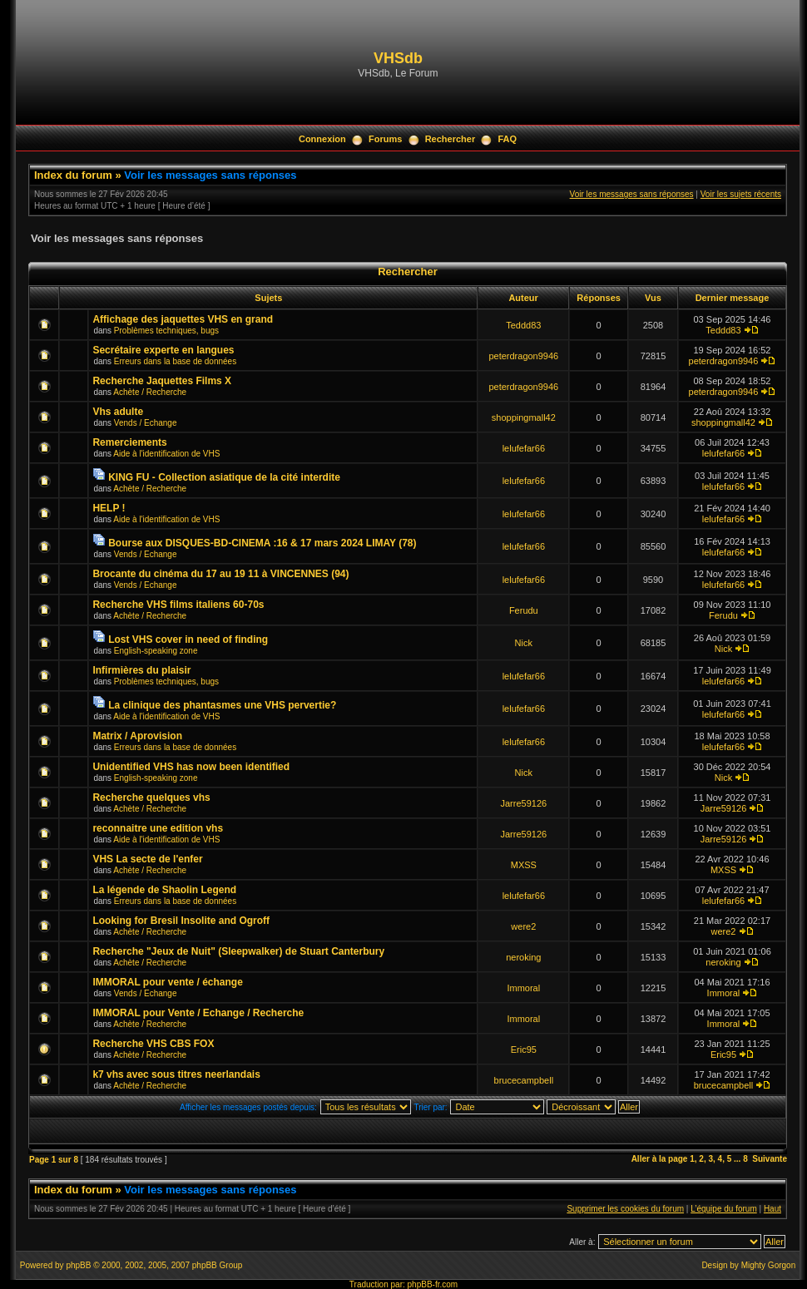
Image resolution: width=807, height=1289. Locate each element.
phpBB (78, 1265)
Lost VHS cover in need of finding (188, 639)
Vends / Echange (145, 422)
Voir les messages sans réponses (210, 175)
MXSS (524, 865)
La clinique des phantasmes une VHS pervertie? (222, 705)
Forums (385, 139)
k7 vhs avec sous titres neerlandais (176, 1074)
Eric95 (524, 1049)
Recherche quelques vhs (151, 797)
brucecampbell (524, 1080)
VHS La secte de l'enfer (147, 859)
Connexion (322, 139)
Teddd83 (523, 325)
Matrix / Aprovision (137, 736)
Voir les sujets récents (741, 194)
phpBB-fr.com (433, 1284)
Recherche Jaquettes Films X (161, 381)
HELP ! (108, 508)
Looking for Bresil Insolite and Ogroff (181, 920)
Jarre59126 (523, 803)
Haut (772, 1208)
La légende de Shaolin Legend (164, 890)
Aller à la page (659, 1158)
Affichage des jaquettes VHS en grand (182, 319)
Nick (523, 643)
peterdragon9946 (523, 356)
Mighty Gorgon (768, 1265)
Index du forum (73, 175)
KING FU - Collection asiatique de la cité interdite (224, 477)
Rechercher (450, 139)
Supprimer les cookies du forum (625, 1208)
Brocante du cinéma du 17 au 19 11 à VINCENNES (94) (220, 574)
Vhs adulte (117, 411)
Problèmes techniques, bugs (166, 330)
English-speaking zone (156, 650)
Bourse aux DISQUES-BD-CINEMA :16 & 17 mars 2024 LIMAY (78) (262, 543)
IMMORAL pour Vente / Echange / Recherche (198, 1013)
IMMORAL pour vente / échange (167, 982)
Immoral (523, 988)
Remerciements (129, 442)
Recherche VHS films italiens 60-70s (178, 604)
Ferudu (523, 610)
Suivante (769, 1158)
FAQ (507, 139)
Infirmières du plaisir (141, 670)
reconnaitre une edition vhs (157, 828)
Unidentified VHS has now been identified (191, 767)
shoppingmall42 (524, 417)
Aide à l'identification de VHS (166, 453)
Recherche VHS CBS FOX (153, 1043)
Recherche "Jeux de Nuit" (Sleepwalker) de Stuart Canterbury (238, 951)
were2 (523, 926)
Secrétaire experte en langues (163, 350)
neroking (523, 957)
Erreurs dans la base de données (175, 361)
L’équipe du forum (724, 1208)
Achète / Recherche (149, 392)
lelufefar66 (524, 448)
